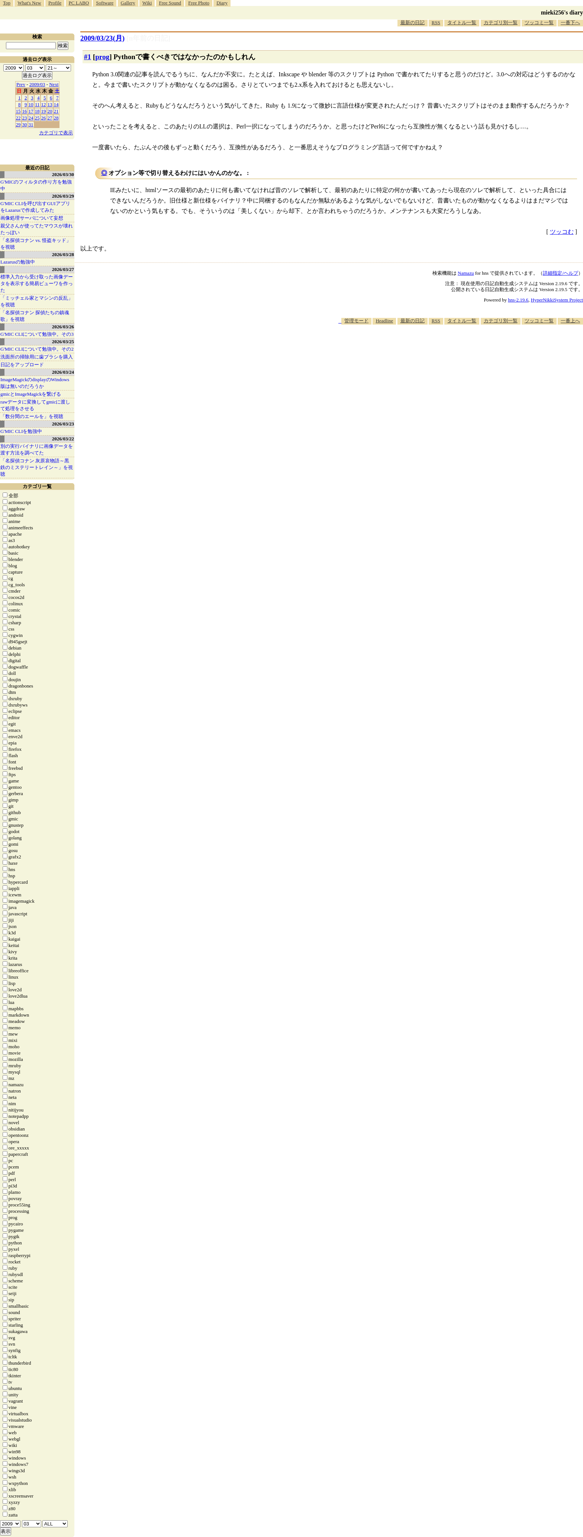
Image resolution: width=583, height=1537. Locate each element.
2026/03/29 (63, 196)
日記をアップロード (22, 364)
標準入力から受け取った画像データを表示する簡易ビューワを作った (36, 283)
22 (18, 118)
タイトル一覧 (461, 22)
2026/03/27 (63, 269)
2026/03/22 (63, 438)
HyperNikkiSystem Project (557, 300)
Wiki (147, 3)
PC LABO (79, 3)
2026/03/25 (63, 341)
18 (37, 111)
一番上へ (570, 320)
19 (43, 111)
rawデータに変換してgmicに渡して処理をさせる (35, 405)
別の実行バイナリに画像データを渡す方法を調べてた (36, 449)
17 (31, 111)
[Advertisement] (447, 347)
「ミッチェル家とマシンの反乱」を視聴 (36, 301)
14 (56, 104)
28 (56, 118)
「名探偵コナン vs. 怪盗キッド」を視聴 (35, 243)
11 (37, 104)
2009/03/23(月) (102, 38)
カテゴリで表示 (56, 132)
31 (31, 124)
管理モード (356, 320)
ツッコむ (562, 232)
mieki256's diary (562, 12)
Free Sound (170, 3)
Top (6, 3)
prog (102, 57)
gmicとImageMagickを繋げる (30, 394)
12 (43, 104)
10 (31, 104)
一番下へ (570, 22)
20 (50, 111)
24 (31, 118)
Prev (20, 84)
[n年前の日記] (148, 38)
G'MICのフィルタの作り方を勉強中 (36, 185)
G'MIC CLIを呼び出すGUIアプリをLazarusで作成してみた (35, 207)
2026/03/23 (63, 424)
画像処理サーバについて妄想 (31, 218)
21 (56, 111)
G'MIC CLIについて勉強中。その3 (37, 334)
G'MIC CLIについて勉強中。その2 (37, 349)
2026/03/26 (63, 326)
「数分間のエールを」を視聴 (31, 416)
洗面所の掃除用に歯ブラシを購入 (36, 357)
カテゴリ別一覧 (501, 22)
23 (24, 118)
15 (18, 111)
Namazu (466, 273)
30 (24, 124)
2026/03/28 (63, 254)
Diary (222, 3)
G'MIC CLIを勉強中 (21, 431)
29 (18, 124)
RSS (436, 22)
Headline (384, 320)
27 (50, 118)
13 (50, 104)
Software (104, 3)
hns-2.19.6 (518, 300)
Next (53, 84)
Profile (54, 3)
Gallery (128, 3)
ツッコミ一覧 (539, 22)
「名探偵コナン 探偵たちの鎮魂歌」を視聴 (34, 316)
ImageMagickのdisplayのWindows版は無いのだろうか (34, 383)
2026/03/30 (63, 174)
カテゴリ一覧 (37, 486)
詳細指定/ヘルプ (560, 273)
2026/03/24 (63, 372)
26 (43, 118)
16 (24, 111)
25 (37, 118)
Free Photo (198, 3)
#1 (87, 57)
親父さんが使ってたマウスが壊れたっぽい (36, 229)
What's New (29, 3)
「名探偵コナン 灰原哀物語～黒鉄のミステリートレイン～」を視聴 (36, 467)
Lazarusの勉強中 (17, 262)
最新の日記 (412, 22)
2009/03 (37, 84)
